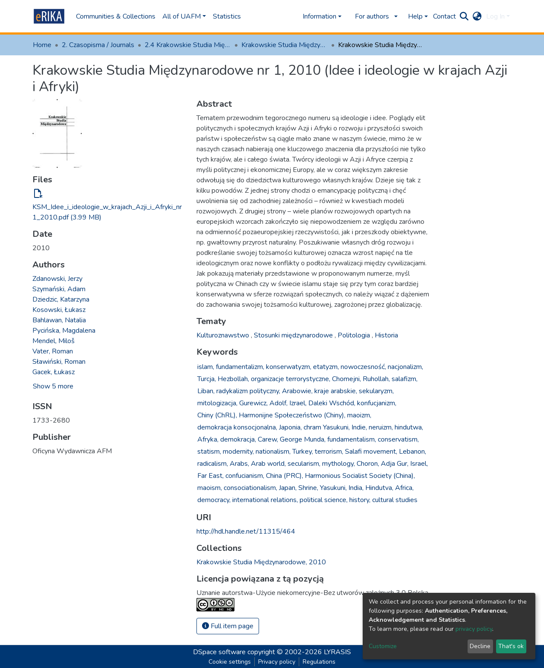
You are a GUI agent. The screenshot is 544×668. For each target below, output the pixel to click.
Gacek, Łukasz (53, 372)
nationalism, (273, 451)
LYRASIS (337, 652)
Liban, (206, 391)
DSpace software (219, 652)
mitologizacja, (217, 403)
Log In (495, 16)
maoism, (209, 488)
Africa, (404, 488)
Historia (386, 335)
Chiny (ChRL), (217, 415)
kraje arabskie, (335, 391)
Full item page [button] (227, 626)
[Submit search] (464, 16)
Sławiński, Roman (58, 361)
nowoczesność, (363, 367)
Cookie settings (230, 662)
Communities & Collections (115, 16)
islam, (205, 367)
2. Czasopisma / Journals (98, 45)
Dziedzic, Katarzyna (60, 299)
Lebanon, (412, 451)
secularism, (304, 463)
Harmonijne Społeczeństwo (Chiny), (292, 415)
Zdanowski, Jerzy (57, 278)
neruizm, (381, 427)
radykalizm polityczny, (248, 391)
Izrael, (298, 403)
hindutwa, (409, 427)
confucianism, (244, 475)
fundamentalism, (351, 439)
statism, (209, 451)
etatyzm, (326, 367)
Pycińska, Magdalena (63, 330)
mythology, (338, 463)
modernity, (238, 451)
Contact (444, 16)
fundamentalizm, (240, 367)
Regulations (319, 662)
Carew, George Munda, (292, 439)
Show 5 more (53, 386)
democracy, (214, 500)
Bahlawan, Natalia (59, 320)
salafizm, (404, 379)
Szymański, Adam (58, 289)
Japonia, (290, 427)
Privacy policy (276, 662)
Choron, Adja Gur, (382, 463)
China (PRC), (284, 475)
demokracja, (238, 439)
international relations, (265, 500)
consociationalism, (250, 488)
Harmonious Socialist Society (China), (360, 475)
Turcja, (206, 379)
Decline (480, 646)
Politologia (355, 335)
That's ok (511, 646)
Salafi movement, (371, 451)
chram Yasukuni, (327, 427)
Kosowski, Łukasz (58, 310)
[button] (477, 16)
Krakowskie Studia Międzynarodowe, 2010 (284, 45)
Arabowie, (297, 391)
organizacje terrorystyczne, (290, 379)
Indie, (359, 427)
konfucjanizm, (376, 403)
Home (42, 45)
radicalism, (212, 463)
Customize (383, 646)
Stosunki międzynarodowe (294, 335)
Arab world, (268, 463)
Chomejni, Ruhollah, (361, 379)
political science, (324, 500)
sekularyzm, (376, 391)
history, (359, 500)
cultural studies (394, 500)
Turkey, (302, 451)
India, (356, 488)
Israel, (419, 463)
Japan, (288, 488)
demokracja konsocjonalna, (237, 427)
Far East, (210, 475)
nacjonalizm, (405, 367)
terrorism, (329, 451)
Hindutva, (379, 488)
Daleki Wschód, (331, 403)
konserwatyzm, (288, 367)
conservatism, (398, 439)
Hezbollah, (233, 379)
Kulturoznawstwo (223, 335)
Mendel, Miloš (53, 341)
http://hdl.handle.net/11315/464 (245, 531)
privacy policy (473, 629)
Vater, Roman (52, 351)
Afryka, (207, 439)
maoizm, (359, 415)
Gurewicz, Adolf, (263, 403)
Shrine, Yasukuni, (322, 488)
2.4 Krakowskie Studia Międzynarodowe (188, 45)
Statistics (227, 16)
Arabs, (239, 463)
